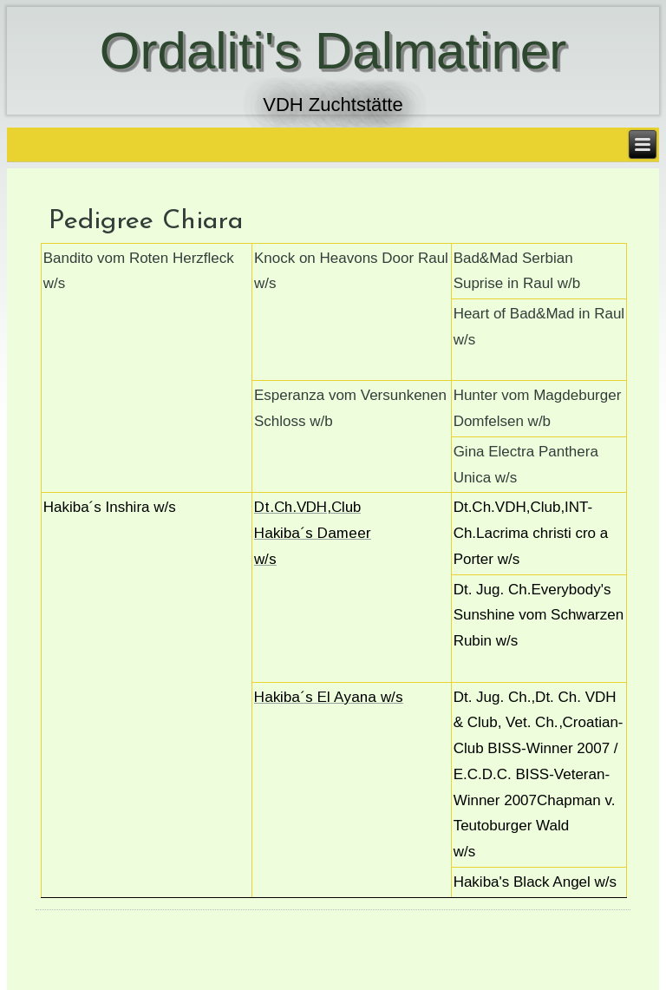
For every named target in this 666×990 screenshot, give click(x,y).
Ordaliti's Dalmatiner (333, 51)
